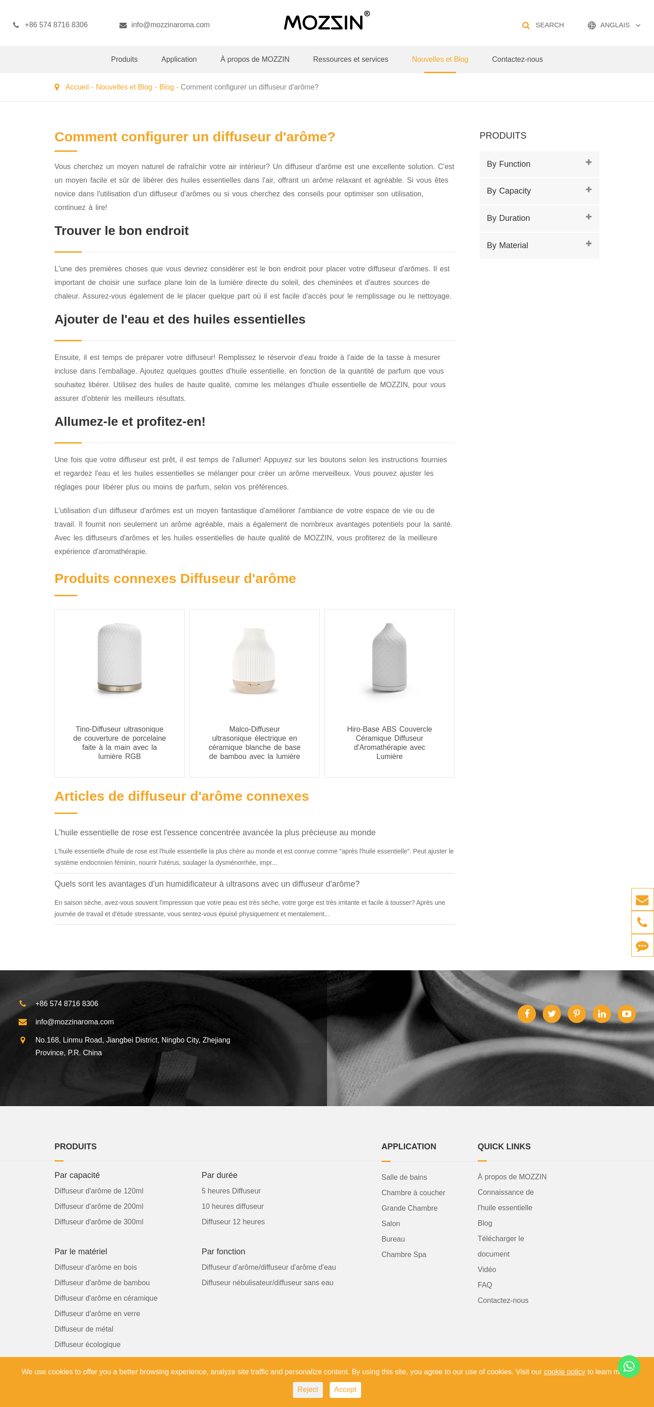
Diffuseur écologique (87, 1344)
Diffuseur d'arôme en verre (97, 1313)
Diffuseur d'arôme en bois (95, 1267)
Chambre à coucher (414, 1193)
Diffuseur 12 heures (233, 1222)
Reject (307, 1389)
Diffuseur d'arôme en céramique (106, 1298)
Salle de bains (404, 1177)
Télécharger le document (501, 1246)
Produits (124, 64)
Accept (345, 1389)
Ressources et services (350, 64)
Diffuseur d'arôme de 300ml (99, 1222)
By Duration (508, 218)
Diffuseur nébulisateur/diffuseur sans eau (267, 1283)
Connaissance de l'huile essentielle (506, 1200)
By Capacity (509, 190)
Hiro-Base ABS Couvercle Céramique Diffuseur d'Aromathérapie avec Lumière (389, 742)
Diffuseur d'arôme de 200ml (99, 1206)
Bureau (393, 1239)
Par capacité (77, 1175)
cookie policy (564, 1372)
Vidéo (487, 1269)
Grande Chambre (410, 1208)
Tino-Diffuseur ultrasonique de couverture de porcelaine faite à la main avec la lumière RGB (119, 742)
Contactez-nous (517, 64)
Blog (166, 87)
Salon (391, 1223)
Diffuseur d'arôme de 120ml (99, 1191)
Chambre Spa (404, 1254)
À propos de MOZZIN (254, 64)
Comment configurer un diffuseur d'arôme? (249, 87)
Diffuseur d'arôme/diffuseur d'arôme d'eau (269, 1267)
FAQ (485, 1285)
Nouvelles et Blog (440, 64)
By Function (508, 164)
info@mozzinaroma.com (164, 25)
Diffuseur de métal (84, 1329)
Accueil (77, 87)
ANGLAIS (615, 25)
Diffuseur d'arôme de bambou (102, 1283)
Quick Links (504, 1146)
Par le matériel (80, 1251)
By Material (507, 245)
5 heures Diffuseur (231, 1191)
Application (179, 64)
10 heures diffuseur (233, 1206)
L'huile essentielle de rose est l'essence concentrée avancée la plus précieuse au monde (215, 832)
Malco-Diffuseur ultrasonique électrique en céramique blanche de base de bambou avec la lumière (254, 742)
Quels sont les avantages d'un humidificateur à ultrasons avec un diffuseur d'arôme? (207, 883)
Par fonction (223, 1251)
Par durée (220, 1175)
